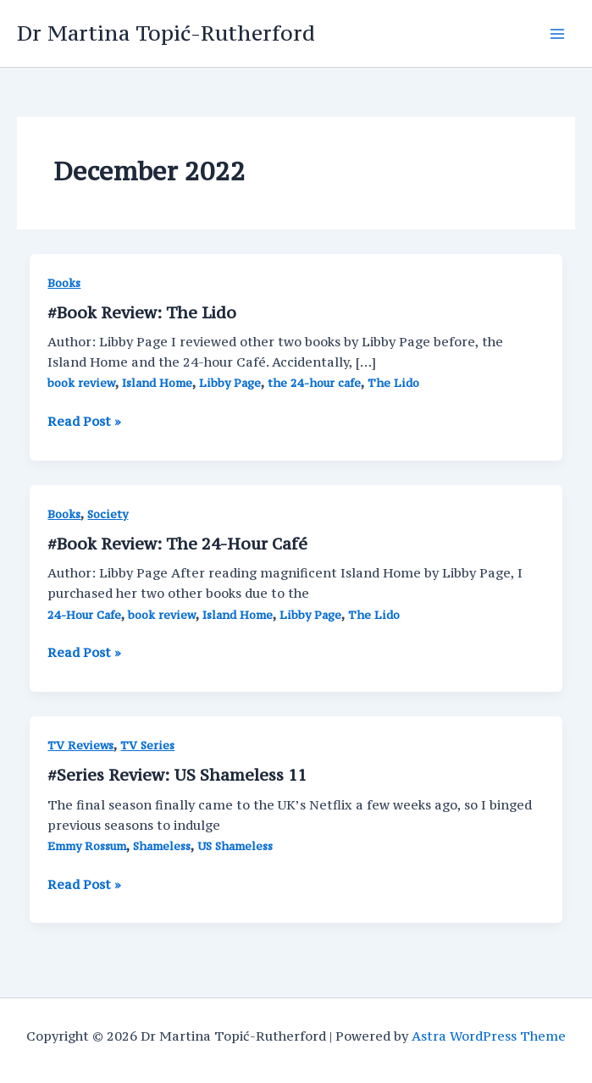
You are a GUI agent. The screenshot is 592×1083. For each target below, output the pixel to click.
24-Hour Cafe (84, 615)
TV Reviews (80, 745)
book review (81, 383)
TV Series (147, 745)
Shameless (162, 846)
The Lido (393, 383)
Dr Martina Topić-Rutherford (166, 33)
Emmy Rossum (86, 846)
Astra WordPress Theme (489, 1036)
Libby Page (230, 383)
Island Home (157, 383)
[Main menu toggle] (557, 34)
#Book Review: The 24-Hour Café (177, 543)
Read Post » (84, 422)
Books (63, 283)
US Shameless (235, 846)
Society (107, 514)
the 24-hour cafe (314, 383)
